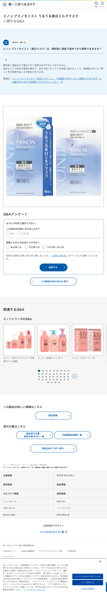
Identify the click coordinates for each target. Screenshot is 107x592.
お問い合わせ (9, 508)
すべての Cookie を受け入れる (87, 576)
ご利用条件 (71, 551)
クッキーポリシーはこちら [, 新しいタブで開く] (34, 590)
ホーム (5, 465)
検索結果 (43, 465)
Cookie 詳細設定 (28, 551)
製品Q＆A (61, 502)
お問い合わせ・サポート (19, 465)
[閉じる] (100, 561)
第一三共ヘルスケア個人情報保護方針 (18, 546)
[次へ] (74, 376)
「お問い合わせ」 (59, 256)
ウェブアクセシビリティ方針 (50, 551)
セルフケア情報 (11, 494)
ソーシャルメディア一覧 (53, 532)
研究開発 (7, 485)
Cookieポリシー (9, 551)
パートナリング (63, 508)
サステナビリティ (66, 476)
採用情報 (61, 494)
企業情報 (7, 476)
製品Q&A (34, 465)
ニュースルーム (10, 502)
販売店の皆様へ (10, 515)
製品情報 (61, 485)
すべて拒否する (87, 582)
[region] (53, 575)
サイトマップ (8, 557)
